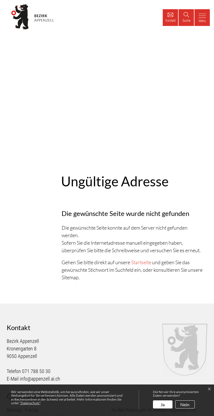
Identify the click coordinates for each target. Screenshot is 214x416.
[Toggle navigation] (202, 17)
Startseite (141, 208)
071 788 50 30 (36, 316)
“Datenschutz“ (30, 403)
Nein (184, 404)
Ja (162, 404)
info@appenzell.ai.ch (40, 324)
